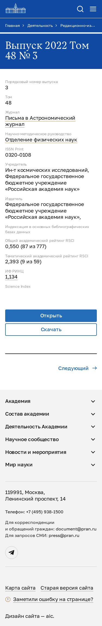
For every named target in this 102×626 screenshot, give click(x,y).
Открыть (51, 315)
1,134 (11, 277)
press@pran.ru (64, 535)
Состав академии (27, 414)
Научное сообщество (32, 439)
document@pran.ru (76, 529)
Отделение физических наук (41, 140)
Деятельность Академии (36, 426)
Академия (18, 401)
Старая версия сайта (67, 588)
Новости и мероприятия (35, 452)
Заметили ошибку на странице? (53, 599)
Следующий (77, 368)
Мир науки (19, 464)
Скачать (51, 329)
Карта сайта (20, 588)
